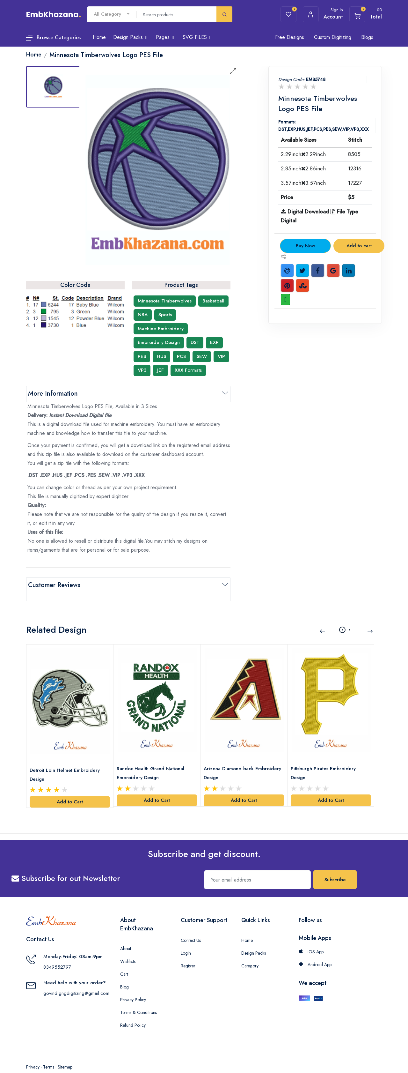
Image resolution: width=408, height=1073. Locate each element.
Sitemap (65, 1054)
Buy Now (305, 245)
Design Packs (253, 940)
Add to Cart (70, 788)
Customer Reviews (54, 585)
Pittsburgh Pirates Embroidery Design (325, 760)
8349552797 (57, 954)
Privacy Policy (133, 986)
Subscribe (335, 866)
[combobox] (111, 14)
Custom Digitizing (332, 37)
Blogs (367, 37)
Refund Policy (133, 1012)
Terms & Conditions (138, 999)
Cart (124, 961)
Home (247, 927)
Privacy (33, 1054)
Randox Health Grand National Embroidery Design (152, 760)
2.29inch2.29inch (303, 154)
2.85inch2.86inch (303, 168)
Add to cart (359, 245)
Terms (48, 1054)
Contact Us (191, 927)
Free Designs (289, 37)
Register (188, 953)
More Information (53, 393)
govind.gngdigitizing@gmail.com (76, 980)
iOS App (311, 938)
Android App (315, 951)
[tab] (53, 87)
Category (250, 953)
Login (186, 940)
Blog (124, 974)
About (125, 935)
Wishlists (127, 948)
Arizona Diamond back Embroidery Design (231, 760)
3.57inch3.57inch (303, 183)
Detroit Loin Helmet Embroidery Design (67, 762)
